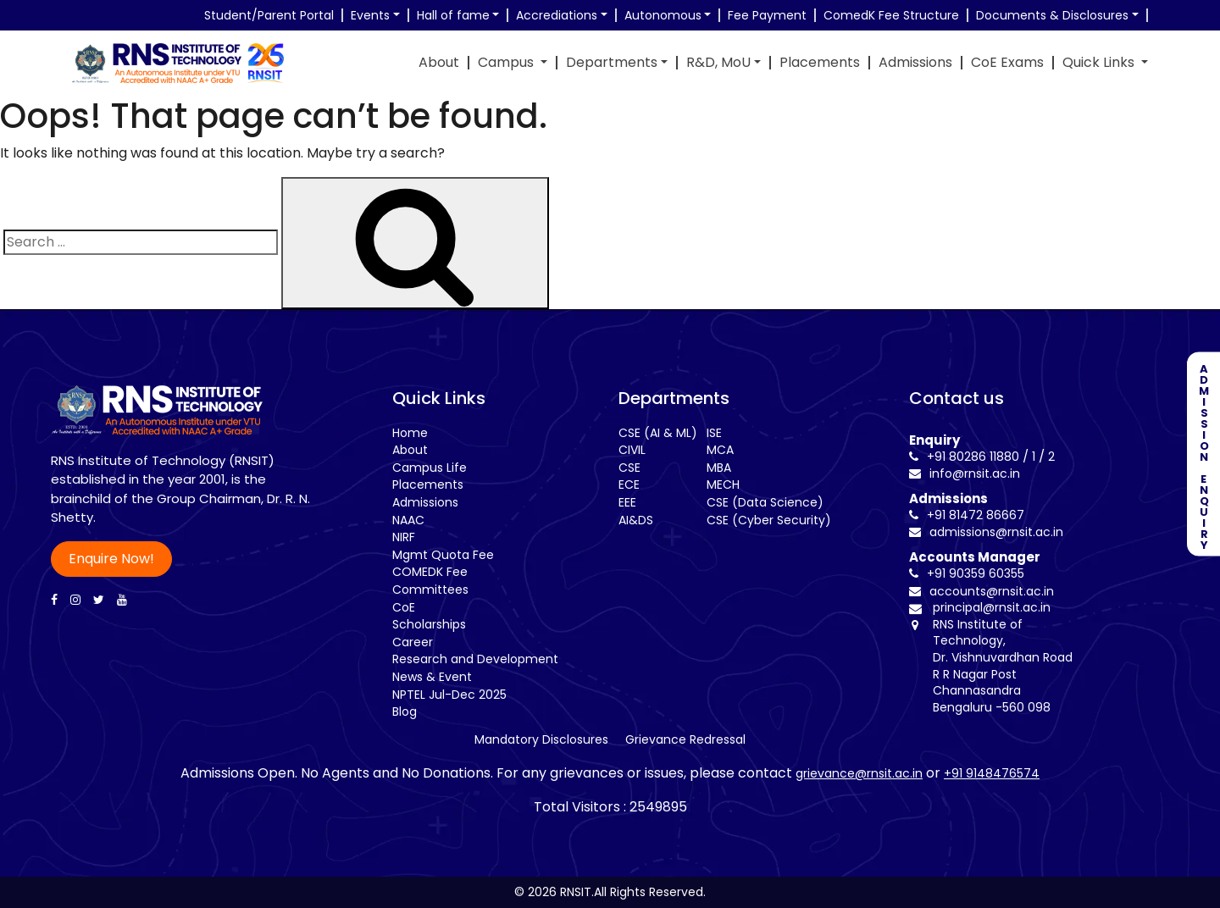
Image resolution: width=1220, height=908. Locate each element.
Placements (819, 62)
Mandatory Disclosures (541, 739)
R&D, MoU (718, 62)
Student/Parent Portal (269, 15)
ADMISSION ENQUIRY (1203, 454)
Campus (507, 62)
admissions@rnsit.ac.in (986, 531)
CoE (403, 607)
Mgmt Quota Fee (443, 554)
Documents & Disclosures (1052, 15)
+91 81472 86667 (966, 515)
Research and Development (475, 659)
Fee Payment (767, 15)
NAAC (408, 520)
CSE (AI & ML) (657, 432)
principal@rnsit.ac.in (992, 608)
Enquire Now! (111, 558)
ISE (714, 432)
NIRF (403, 537)
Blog (404, 711)
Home (410, 432)
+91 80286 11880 (964, 456)
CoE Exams (1007, 62)
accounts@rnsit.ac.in (981, 591)
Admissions (915, 62)
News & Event (432, 676)
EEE (627, 502)
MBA (719, 467)
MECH (723, 484)
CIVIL (632, 449)
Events (370, 15)
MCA (720, 449)
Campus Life (429, 467)
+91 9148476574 (992, 773)
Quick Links (1100, 62)
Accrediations (556, 15)
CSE (629, 467)
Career (412, 642)
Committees (430, 589)
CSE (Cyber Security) (769, 520)
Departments (611, 62)
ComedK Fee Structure (891, 15)
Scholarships (429, 624)
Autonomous (663, 15)
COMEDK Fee (430, 571)
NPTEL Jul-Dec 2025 (449, 694)
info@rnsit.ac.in (964, 473)
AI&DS (635, 520)
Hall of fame (453, 15)
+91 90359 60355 (966, 573)
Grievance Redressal (685, 739)
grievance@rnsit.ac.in (859, 773)
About (439, 62)
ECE (629, 484)
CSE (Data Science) (765, 502)
